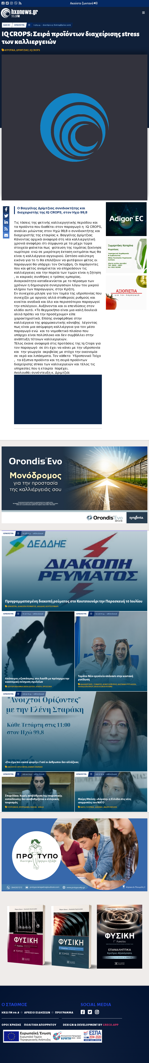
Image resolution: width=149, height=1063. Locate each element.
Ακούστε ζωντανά (84, 3)
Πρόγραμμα (64, 1012)
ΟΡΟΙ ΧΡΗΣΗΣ (11, 1024)
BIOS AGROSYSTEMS (103, 687)
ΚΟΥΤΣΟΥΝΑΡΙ (52, 606)
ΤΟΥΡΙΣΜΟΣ (12, 807)
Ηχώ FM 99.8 (10, 1012)
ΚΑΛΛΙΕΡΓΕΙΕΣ (86, 684)
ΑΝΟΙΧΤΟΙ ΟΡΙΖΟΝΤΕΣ (17, 767)
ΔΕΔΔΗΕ (41, 606)
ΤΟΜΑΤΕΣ (98, 684)
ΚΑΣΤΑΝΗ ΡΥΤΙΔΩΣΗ (127, 684)
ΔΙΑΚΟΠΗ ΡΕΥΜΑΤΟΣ (27, 606)
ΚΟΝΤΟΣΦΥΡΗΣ (110, 684)
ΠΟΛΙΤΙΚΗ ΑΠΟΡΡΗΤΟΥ (40, 1024)
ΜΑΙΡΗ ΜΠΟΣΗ (110, 807)
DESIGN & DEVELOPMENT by (90, 1024)
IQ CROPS (35, 50)
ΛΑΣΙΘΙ (6, 25)
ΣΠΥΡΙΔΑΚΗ (24, 807)
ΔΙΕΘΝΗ (99, 807)
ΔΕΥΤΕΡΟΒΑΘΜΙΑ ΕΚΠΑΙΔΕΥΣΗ (21, 687)
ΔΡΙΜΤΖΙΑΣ (22, 50)
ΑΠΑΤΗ (39, 687)
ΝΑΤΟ (82, 807)
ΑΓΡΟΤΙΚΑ (10, 50)
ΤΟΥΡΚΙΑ (90, 807)
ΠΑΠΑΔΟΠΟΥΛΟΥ (85, 687)
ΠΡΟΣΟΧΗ (47, 687)
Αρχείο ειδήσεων (37, 1012)
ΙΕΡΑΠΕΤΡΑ (19, 25)
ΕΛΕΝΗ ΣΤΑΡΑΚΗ (35, 767)
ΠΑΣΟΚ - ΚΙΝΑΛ (37, 807)
